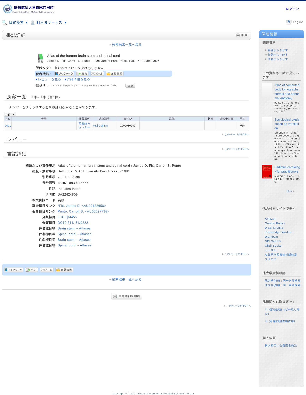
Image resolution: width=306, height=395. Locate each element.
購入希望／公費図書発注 (281, 345)
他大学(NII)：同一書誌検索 (283, 285)
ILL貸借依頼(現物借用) (280, 321)
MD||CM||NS (100, 125)
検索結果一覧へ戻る (127, 44)
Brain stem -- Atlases (74, 228)
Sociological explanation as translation (286, 124)
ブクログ (271, 259)
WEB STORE (274, 227)
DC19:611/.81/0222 (73, 222)
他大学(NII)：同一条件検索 (283, 280)
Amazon (270, 218)
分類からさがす (278, 54)
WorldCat (271, 236)
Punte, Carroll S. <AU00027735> (83, 211)
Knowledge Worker (278, 232)
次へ (290, 191)
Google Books (275, 223)
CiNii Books (273, 245)
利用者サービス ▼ (48, 23)
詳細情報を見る (78, 79)
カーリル (271, 250)
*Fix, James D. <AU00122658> (82, 205)
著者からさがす (278, 50)
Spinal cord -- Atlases (75, 234)
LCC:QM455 (67, 217)
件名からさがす (278, 59)
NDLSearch (273, 241)
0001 (8, 125)
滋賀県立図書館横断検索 (281, 254)
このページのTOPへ (236, 134)
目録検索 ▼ (15, 23)
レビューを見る (49, 79)
